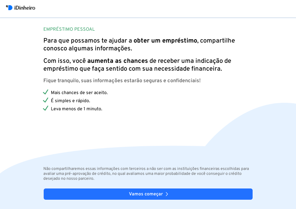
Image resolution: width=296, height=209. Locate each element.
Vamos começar (149, 194)
